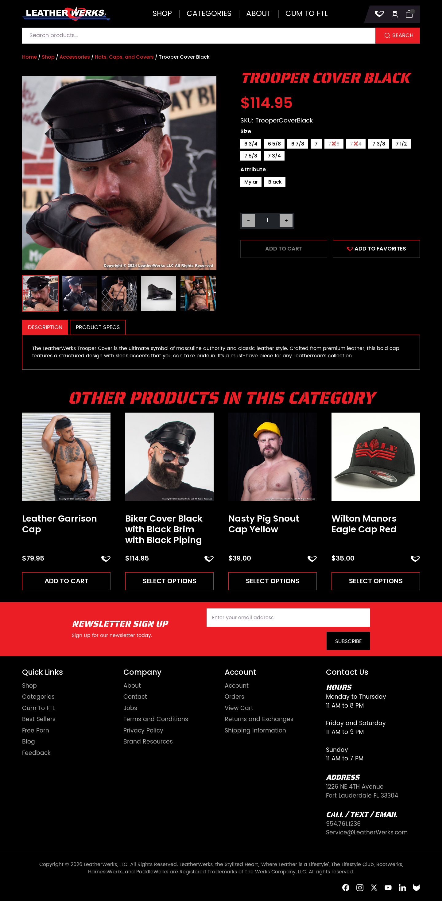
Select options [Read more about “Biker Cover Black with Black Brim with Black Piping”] (169, 581)
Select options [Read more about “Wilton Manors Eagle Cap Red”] (376, 581)
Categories (209, 14)
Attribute (253, 170)
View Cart (239, 708)
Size (245, 131)
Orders (234, 697)
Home (29, 56)
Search (402, 35)
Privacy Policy (143, 731)
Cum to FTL (306, 14)
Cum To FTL (38, 708)
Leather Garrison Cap (59, 523)
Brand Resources (148, 742)
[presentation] (30, 294)
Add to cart (283, 248)
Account (237, 686)
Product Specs (98, 327)
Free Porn (35, 731)
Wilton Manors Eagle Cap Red (364, 523)
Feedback (36, 753)
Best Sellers (39, 719)
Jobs (130, 708)
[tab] (45, 327)
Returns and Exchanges (259, 719)
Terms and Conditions (155, 719)
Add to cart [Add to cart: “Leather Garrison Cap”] (66, 581)
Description (45, 327)
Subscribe (348, 641)
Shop (162, 14)
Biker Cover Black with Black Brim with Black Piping (164, 529)
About (258, 14)
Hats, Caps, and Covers (124, 56)
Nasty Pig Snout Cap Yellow (263, 523)
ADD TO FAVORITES (376, 248)
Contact (135, 697)
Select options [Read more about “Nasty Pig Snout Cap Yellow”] (273, 581)
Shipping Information (255, 731)
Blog (28, 742)
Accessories (75, 56)
